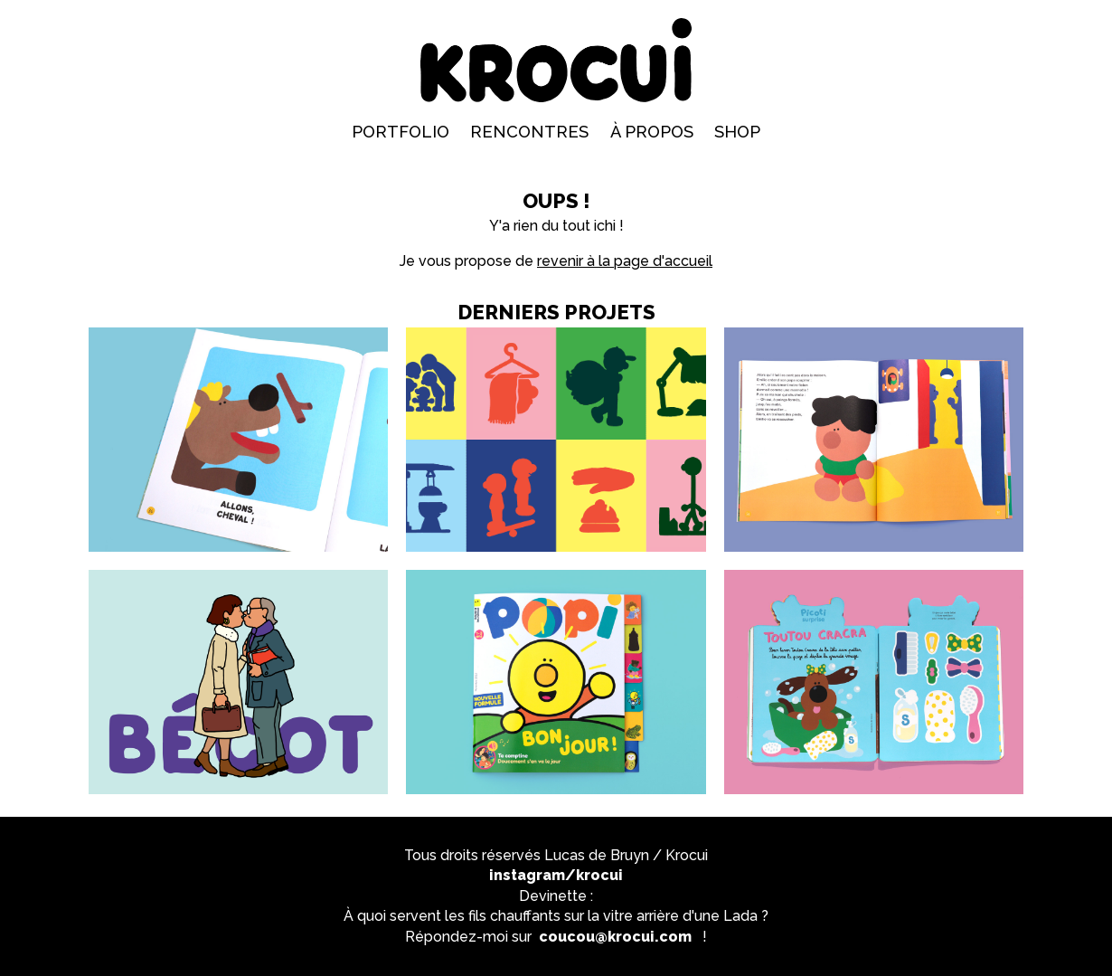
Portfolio (400, 131)
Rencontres (529, 131)
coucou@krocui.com (615, 936)
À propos (651, 131)
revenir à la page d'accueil (624, 261)
